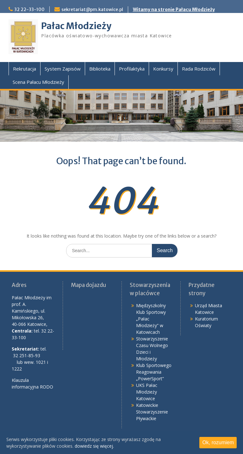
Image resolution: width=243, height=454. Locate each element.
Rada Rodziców (198, 68)
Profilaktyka (132, 68)
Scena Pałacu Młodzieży (38, 82)
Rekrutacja (24, 68)
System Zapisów (63, 68)
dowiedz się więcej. (94, 446)
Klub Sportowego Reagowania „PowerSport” (153, 372)
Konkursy (163, 68)
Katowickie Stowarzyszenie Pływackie (152, 411)
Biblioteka (99, 68)
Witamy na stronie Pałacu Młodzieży (174, 9)
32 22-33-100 (29, 9)
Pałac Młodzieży (76, 26)
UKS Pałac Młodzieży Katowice (146, 391)
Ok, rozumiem (218, 442)
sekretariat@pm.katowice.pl (92, 9)
